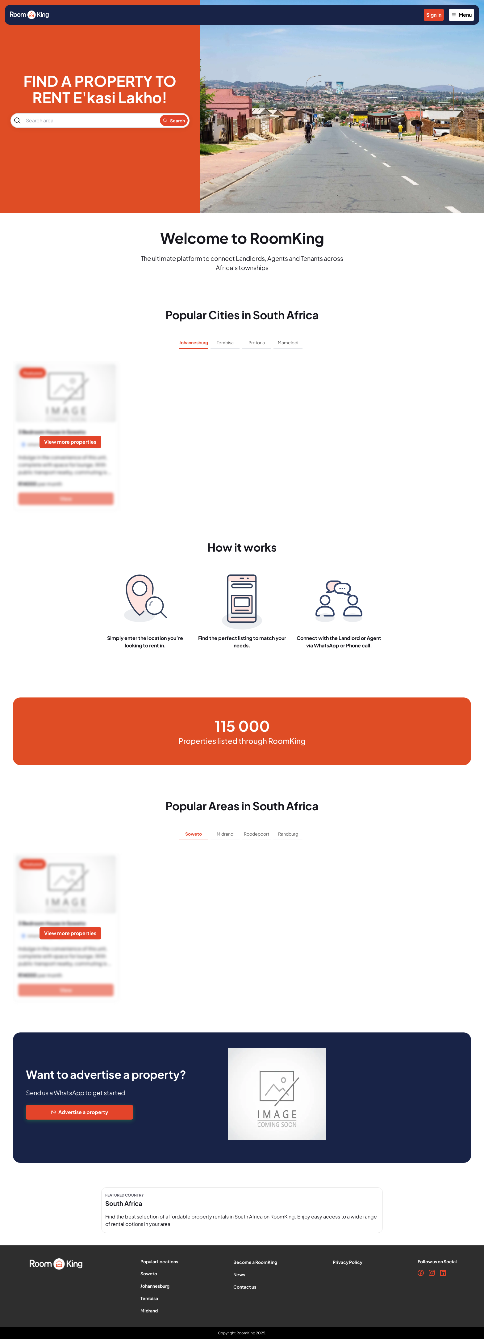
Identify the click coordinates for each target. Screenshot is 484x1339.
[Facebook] (421, 1273)
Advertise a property (79, 1112)
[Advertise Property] (123, 1112)
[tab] (193, 344)
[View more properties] (70, 442)
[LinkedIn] (443, 1273)
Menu (461, 14)
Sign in (433, 14)
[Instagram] (432, 1273)
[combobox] (89, 120)
